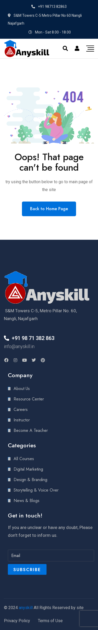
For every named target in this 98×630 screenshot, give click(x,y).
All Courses (24, 459)
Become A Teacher (31, 430)
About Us (22, 389)
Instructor (22, 420)
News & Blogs (26, 501)
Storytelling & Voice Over (36, 490)
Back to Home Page (49, 209)
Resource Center (29, 399)
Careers (21, 409)
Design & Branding (30, 480)
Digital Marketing (28, 469)
